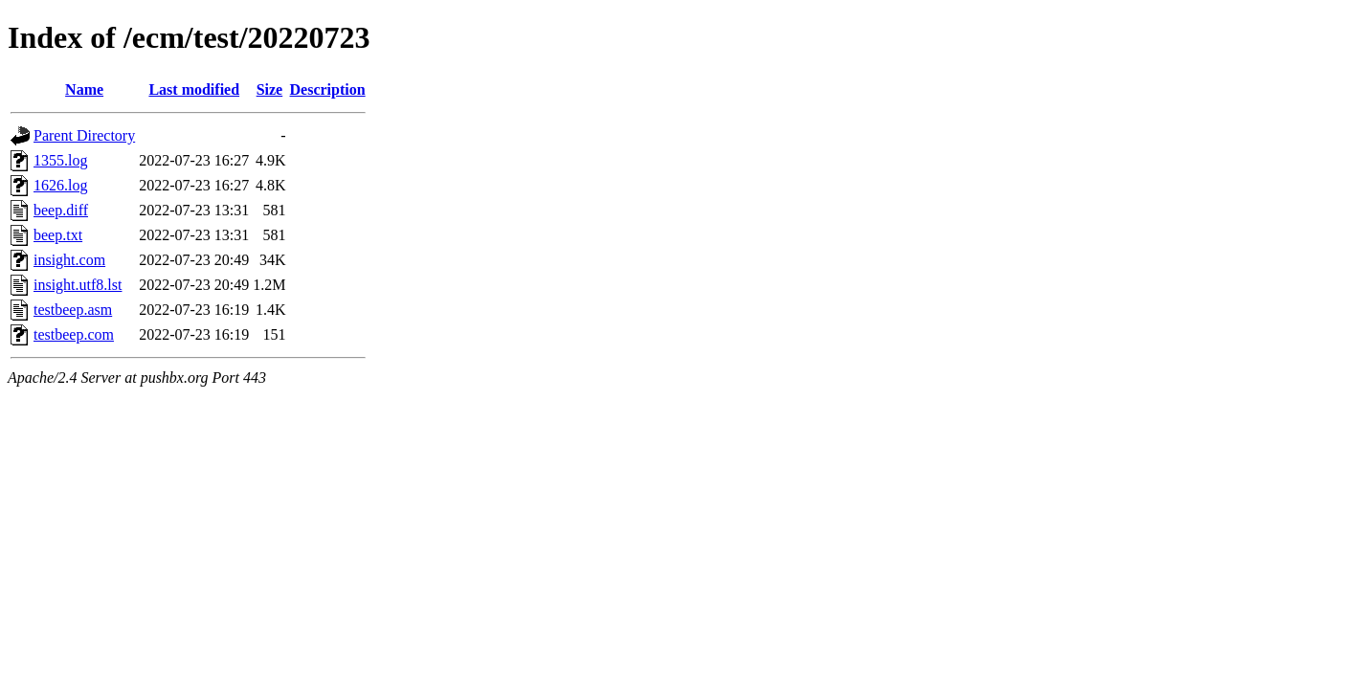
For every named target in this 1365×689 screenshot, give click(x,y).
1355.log (60, 160)
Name (84, 89)
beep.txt (58, 235)
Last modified (193, 89)
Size (270, 89)
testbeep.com (74, 334)
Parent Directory (84, 135)
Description (328, 89)
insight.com (69, 260)
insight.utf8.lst (78, 285)
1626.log (60, 185)
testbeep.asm (73, 309)
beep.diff (61, 210)
